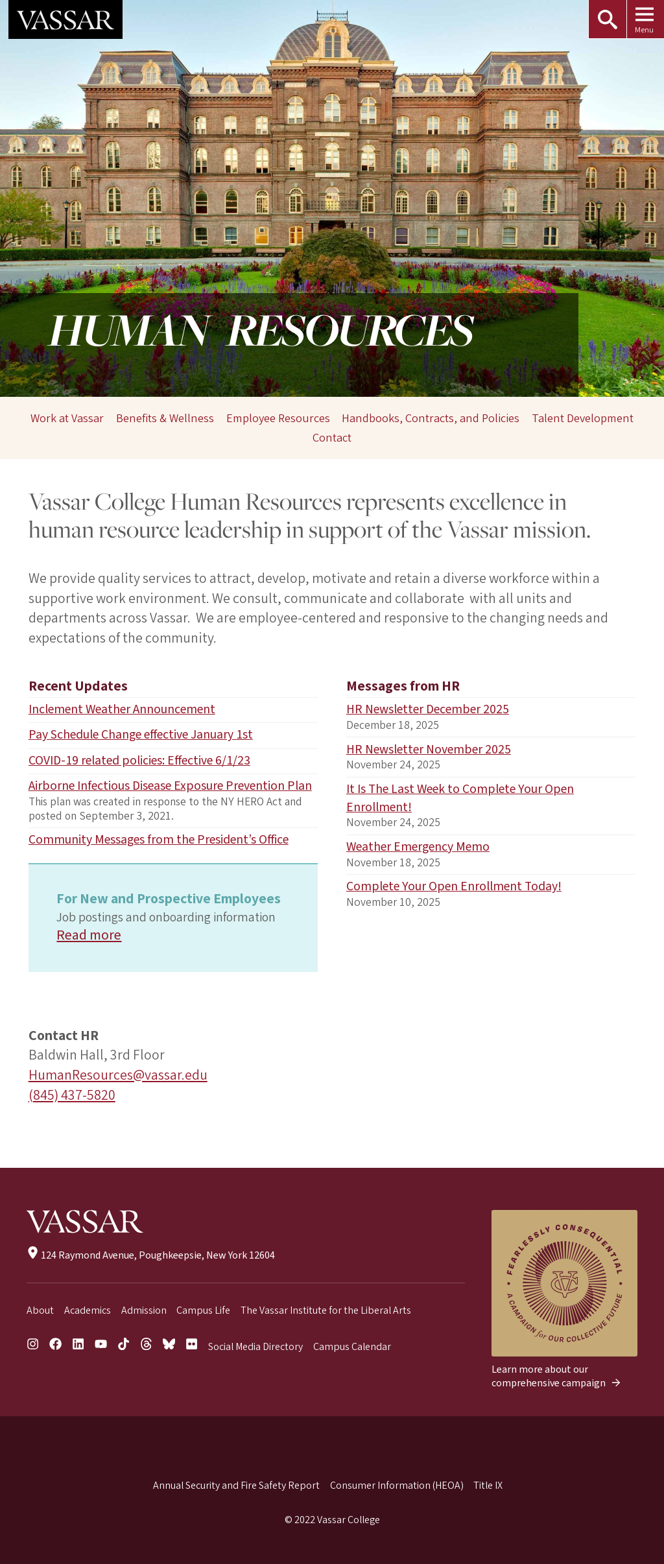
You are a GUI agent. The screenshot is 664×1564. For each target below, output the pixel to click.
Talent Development (583, 418)
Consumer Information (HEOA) (397, 1485)
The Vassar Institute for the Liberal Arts (326, 1310)
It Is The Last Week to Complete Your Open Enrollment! (460, 798)
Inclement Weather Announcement (122, 709)
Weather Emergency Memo (418, 847)
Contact (332, 438)
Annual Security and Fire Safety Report (236, 1485)
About (40, 1310)
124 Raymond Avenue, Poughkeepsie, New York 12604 (151, 1255)
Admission (144, 1310)
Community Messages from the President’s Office (159, 840)
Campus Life (203, 1310)
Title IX (488, 1485)
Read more (88, 935)
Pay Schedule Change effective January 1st (141, 735)
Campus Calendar (352, 1347)
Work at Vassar (67, 418)
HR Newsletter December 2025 (427, 709)
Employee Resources (278, 418)
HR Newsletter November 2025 (428, 750)
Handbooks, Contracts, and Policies (430, 418)
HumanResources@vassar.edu (118, 1075)
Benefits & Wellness (165, 418)
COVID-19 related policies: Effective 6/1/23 (139, 761)
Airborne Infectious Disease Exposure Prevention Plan (170, 786)
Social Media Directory (255, 1347)
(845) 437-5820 (72, 1095)
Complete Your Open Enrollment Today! (454, 886)
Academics (87, 1310)
